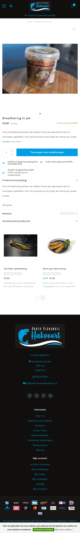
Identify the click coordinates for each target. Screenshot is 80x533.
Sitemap (40, 450)
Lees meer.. (16, 141)
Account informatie (40, 464)
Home (30, 22)
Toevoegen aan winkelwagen (47, 152)
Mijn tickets (40, 474)
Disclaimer (40, 425)
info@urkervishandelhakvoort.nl (41, 383)
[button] (40, 113)
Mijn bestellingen (40, 469)
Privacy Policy (40, 430)
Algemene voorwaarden (40, 420)
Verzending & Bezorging (40, 440)
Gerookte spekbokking (15, 268)
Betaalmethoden (40, 435)
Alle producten (40, 488)
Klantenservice (40, 445)
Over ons (40, 415)
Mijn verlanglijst (40, 479)
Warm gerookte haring (54, 268)
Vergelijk (40, 484)
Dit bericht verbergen (43, 530)
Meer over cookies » (64, 530)
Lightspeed (61, 521)
